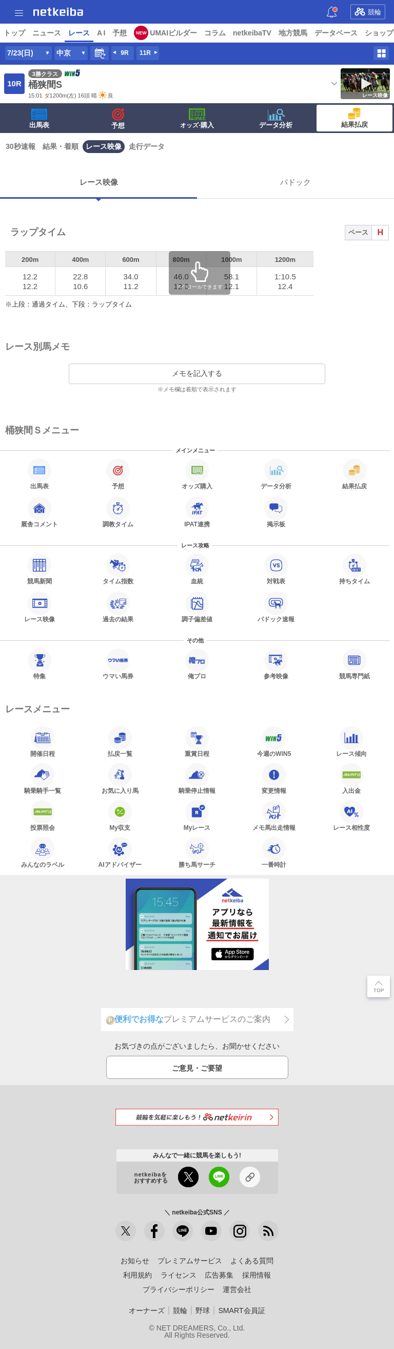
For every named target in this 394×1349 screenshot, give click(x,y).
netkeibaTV (252, 33)
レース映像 (104, 146)
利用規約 (137, 1275)
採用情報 (256, 1275)
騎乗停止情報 (197, 778)
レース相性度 (351, 815)
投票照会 (42, 815)
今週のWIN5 (274, 741)
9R (124, 52)
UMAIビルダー (173, 33)
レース (79, 33)
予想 (119, 33)
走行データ (147, 146)
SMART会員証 (241, 1310)
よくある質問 (251, 1261)
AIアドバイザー (120, 852)
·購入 (197, 118)
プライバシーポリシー (178, 1289)
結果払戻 (354, 118)
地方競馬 (293, 33)
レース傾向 (351, 741)
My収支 (120, 815)
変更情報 (274, 778)
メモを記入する (197, 373)
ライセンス (178, 1275)
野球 (202, 1310)
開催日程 (42, 741)
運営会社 (237, 1289)
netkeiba (58, 12)
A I (101, 33)
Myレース (197, 815)
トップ (14, 33)
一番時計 (274, 852)
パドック (295, 182)
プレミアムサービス (189, 1261)
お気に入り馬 (120, 778)
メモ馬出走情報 (274, 815)
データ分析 (275, 118)
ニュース (46, 33)
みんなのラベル (42, 852)
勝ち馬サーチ (197, 852)
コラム (215, 33)
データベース (336, 33)
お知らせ (135, 1261)
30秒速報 (20, 146)
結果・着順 (60, 146)
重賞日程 (197, 741)
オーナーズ (147, 1310)
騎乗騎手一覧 (42, 778)
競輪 (367, 12)
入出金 (351, 778)
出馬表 (39, 118)
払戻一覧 (120, 741)
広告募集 (219, 1275)
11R (145, 52)
